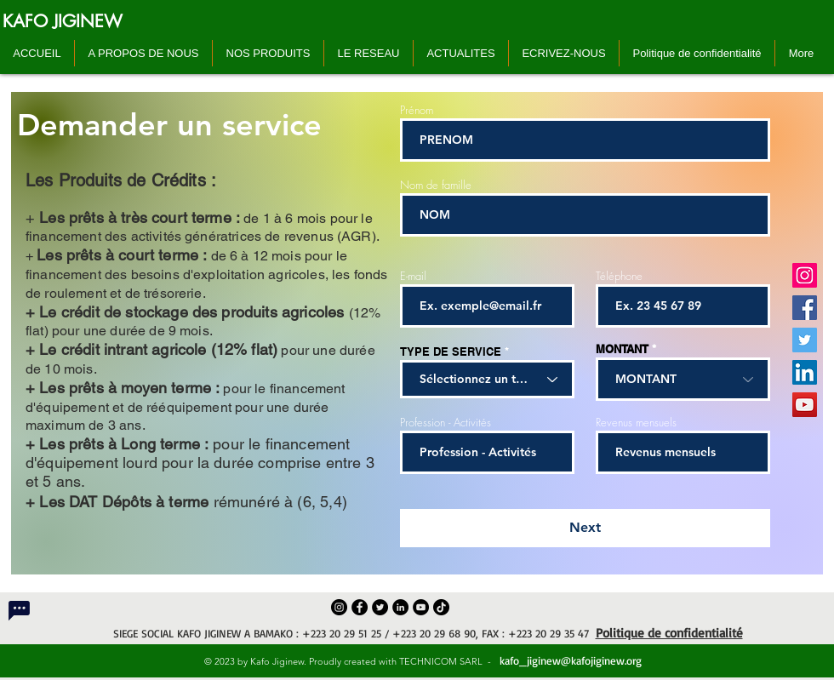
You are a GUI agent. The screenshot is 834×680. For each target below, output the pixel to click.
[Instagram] (804, 275)
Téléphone (619, 276)
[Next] (585, 528)
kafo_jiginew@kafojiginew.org (569, 660)
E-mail (413, 276)
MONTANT (622, 349)
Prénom (416, 110)
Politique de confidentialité (669, 633)
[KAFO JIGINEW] (62, 21)
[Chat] (19, 610)
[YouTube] (804, 404)
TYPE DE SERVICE (450, 351)
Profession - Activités (445, 422)
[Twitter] (804, 340)
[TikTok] (441, 607)
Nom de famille (435, 185)
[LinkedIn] (804, 372)
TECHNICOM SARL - (447, 661)
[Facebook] (804, 307)
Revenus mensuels (636, 422)
